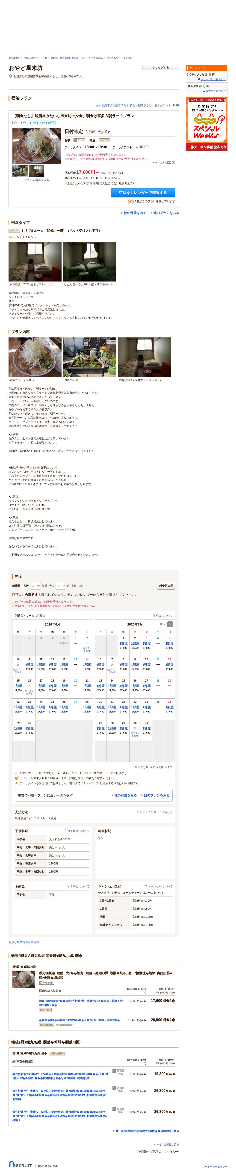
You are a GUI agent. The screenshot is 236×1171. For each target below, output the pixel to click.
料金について (163, 615)
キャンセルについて (159, 886)
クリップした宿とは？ (213, 79)
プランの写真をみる (36, 180)
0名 (81, 585)
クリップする (160, 67)
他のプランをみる (166, 213)
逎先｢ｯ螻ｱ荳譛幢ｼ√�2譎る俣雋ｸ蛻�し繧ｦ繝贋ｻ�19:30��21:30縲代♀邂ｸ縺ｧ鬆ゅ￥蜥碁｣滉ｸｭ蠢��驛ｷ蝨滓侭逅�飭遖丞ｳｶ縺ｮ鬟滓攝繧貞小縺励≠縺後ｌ (59, 1116)
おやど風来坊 (96, 58)
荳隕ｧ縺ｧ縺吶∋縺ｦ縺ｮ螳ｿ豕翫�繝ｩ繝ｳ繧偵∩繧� (147, 1131)
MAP (176, 105)
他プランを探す (87, 649)
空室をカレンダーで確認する (143, 193)
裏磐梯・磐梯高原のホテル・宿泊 (68, 58)
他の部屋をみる (135, 213)
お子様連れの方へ (76, 831)
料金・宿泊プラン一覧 (143, 105)
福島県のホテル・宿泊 (35, 58)
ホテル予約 (14, 58)
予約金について (78, 886)
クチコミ (165, 105)
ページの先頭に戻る (166, 1144)
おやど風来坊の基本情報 (111, 105)
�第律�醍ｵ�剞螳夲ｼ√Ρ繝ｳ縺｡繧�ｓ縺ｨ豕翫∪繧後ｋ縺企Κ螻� (79, 1020)
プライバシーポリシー (214, 1166)
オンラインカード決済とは (154, 812)
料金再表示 (166, 585)
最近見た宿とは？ (216, 90)
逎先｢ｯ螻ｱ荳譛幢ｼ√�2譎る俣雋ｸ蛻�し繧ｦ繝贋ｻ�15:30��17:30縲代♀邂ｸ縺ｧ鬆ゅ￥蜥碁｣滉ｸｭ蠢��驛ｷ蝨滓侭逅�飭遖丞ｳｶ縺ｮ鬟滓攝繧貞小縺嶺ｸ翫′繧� (59, 1095)
